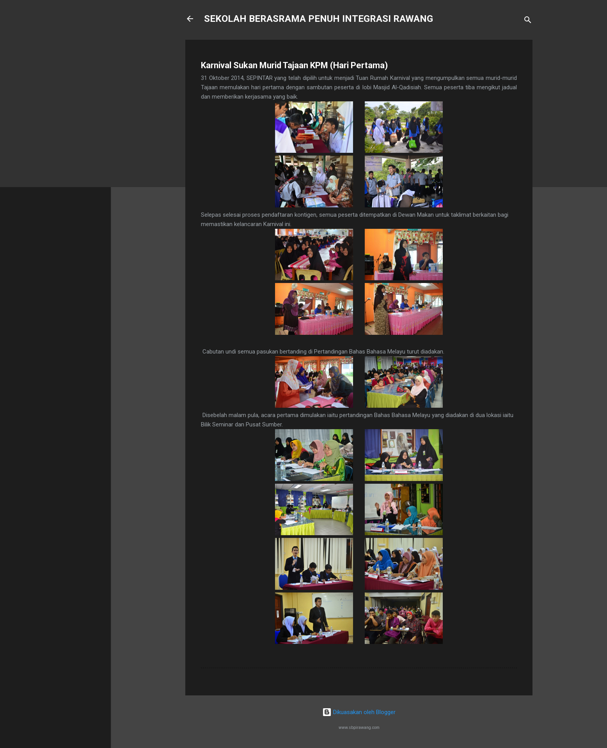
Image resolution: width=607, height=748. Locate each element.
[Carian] (527, 21)
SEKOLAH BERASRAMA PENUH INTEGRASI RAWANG (318, 18)
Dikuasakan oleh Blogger (359, 712)
